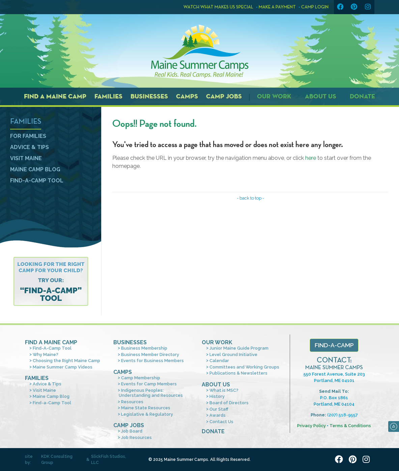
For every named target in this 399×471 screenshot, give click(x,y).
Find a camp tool (50, 281)
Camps (187, 96)
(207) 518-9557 (342, 414)
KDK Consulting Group (57, 459)
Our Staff (218, 409)
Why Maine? (45, 354)
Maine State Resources (145, 407)
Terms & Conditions (350, 425)
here (310, 158)
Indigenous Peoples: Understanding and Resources (151, 393)
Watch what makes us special (215, 7)
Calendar (219, 360)
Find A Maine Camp (51, 342)
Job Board (131, 431)
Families (108, 96)
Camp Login (315, 7)
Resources (132, 401)
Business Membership (144, 348)
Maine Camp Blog (35, 169)
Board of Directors (229, 402)
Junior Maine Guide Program (238, 348)
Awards (217, 415)
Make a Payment (277, 7)
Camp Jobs (224, 96)
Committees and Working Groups (244, 367)
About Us (320, 96)
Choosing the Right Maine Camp (66, 360)
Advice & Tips (29, 147)
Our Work (274, 96)
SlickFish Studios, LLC (108, 459)
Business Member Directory (150, 354)
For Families (28, 136)
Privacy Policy (311, 425)
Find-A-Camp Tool (52, 348)
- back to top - (250, 198)
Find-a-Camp (334, 345)
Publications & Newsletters (238, 373)
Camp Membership (140, 377)
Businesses (149, 96)
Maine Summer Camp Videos (62, 367)
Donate (362, 96)
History (217, 396)
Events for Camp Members (149, 383)
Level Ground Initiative (233, 354)
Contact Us (221, 421)
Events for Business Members (152, 360)
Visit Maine (26, 158)
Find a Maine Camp (55, 96)
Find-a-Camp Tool (36, 180)
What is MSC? (223, 390)
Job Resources (136, 437)
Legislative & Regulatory (147, 414)
